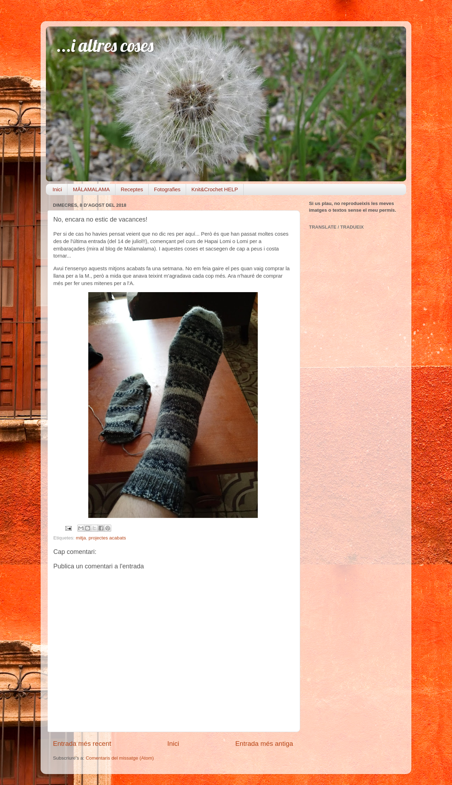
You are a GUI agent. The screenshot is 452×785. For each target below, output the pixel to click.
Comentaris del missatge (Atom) (120, 758)
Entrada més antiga (264, 743)
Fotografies (167, 189)
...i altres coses (105, 45)
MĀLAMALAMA (91, 189)
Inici (57, 189)
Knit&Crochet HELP (214, 189)
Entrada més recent (82, 743)
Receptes (132, 189)
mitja (81, 538)
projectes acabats (107, 538)
